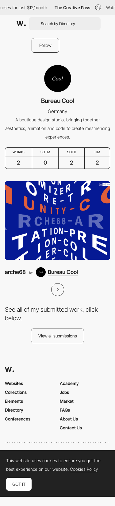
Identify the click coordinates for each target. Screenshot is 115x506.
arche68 (15, 272)
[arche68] (57, 220)
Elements (14, 401)
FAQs (65, 410)
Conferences (17, 418)
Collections (16, 392)
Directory (14, 410)
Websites (14, 383)
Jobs (64, 392)
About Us (69, 418)
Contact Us (71, 427)
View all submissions (57, 335)
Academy (69, 383)
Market (67, 401)
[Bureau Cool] (57, 272)
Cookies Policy (84, 469)
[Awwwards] (21, 23)
